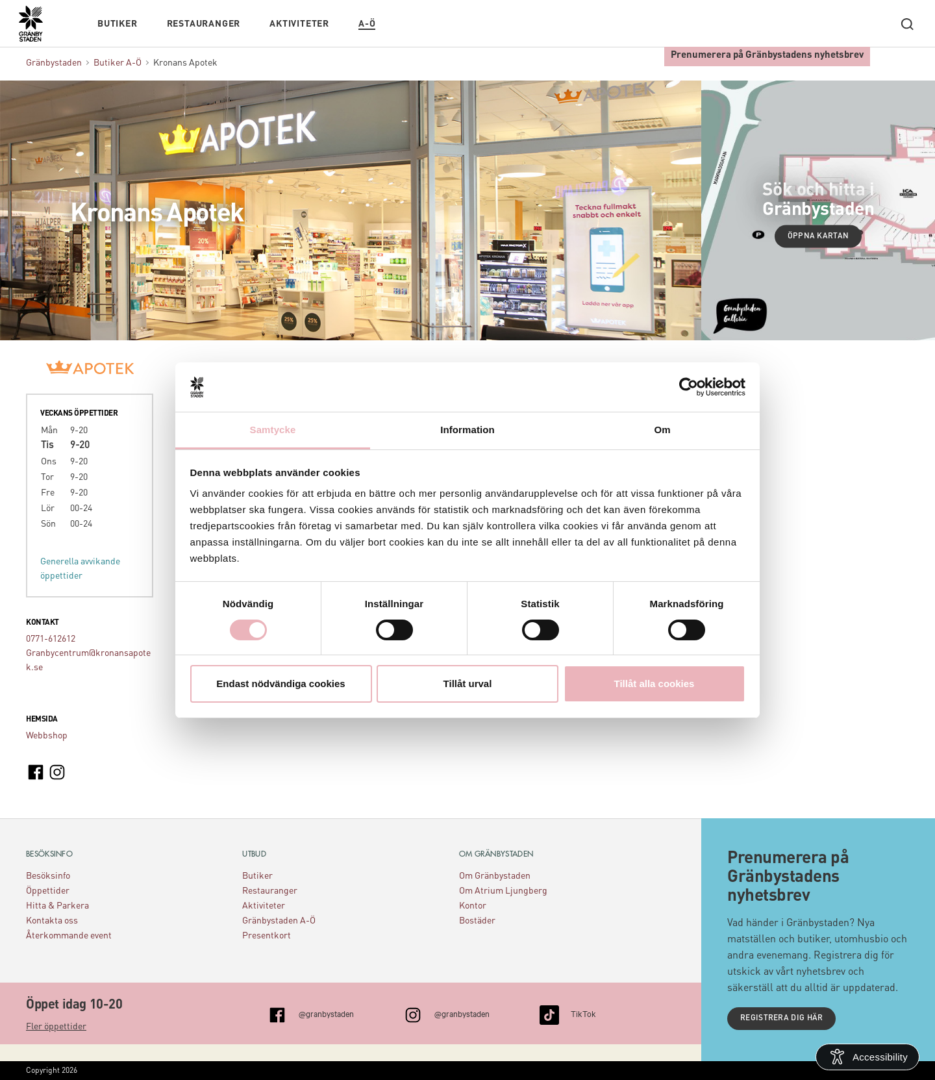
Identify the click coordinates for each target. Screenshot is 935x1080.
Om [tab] (662, 429)
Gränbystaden (54, 63)
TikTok (583, 1013)
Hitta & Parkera (57, 905)
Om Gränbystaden (494, 876)
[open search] (907, 24)
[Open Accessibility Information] (867, 1057)
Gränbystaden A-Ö (279, 920)
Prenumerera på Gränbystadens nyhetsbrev (767, 55)
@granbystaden (326, 1013)
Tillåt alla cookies (654, 683)
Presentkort (266, 935)
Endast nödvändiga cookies (280, 683)
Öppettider (47, 891)
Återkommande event (69, 935)
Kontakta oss (52, 920)
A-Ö (366, 24)
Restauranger (204, 24)
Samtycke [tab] (273, 429)
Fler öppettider (56, 1026)
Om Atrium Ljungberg (503, 891)
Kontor (472, 905)
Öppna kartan (818, 236)
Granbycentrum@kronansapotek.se (88, 660)
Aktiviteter (299, 24)
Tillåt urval (467, 683)
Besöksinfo (48, 876)
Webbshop (47, 735)
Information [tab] (467, 429)
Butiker (117, 24)
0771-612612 (50, 639)
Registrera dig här (781, 1018)
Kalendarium (413, 24)
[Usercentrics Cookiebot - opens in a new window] (688, 387)
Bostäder (477, 920)
